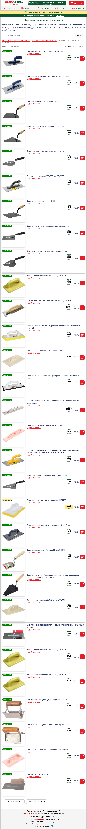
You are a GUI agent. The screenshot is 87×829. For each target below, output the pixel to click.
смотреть (60, 16)
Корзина (43, 8)
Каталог (26, 8)
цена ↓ (72, 46)
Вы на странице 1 (14, 801)
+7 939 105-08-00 (30, 814)
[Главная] (14, 2)
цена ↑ (65, 46)
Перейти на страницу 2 (36, 801)
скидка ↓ (80, 46)
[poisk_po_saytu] (39, 35)
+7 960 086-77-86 (35, 819)
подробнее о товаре (34, 54)
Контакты (78, 8)
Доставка (60, 8)
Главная (9, 8)
